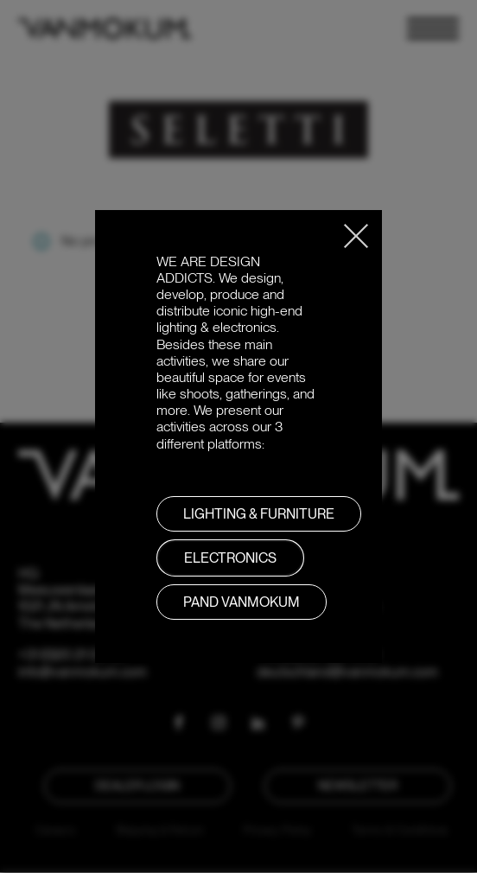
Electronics (230, 558)
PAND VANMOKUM (241, 602)
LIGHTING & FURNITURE (258, 514)
